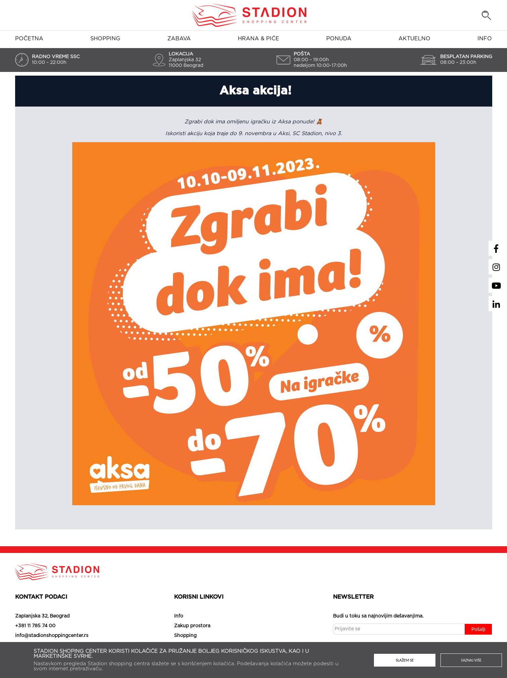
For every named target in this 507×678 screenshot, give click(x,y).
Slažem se (405, 660)
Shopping (105, 38)
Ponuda (338, 38)
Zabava (179, 38)
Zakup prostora (192, 626)
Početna (29, 38)
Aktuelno (414, 38)
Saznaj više (471, 660)
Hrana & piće (258, 38)
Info (484, 38)
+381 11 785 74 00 (35, 626)
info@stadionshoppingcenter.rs (51, 635)
